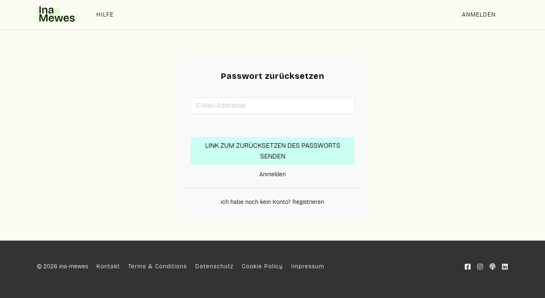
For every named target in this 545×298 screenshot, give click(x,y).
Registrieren (307, 202)
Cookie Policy (262, 266)
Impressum (307, 266)
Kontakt (108, 266)
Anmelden (479, 14)
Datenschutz (214, 266)
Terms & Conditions (157, 266)
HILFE (105, 14)
